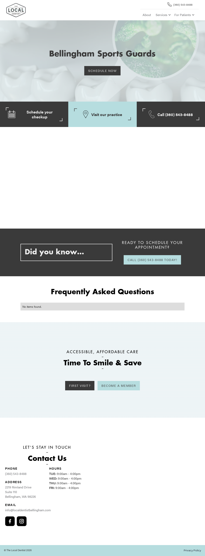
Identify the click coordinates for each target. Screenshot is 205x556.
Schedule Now (102, 70)
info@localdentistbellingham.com (28, 510)
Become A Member (118, 385)
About (147, 15)
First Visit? (80, 385)
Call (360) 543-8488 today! (152, 259)
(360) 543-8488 (16, 473)
